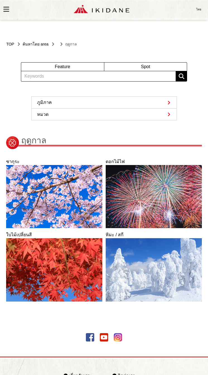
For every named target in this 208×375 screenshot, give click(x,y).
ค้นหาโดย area (36, 44)
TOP (10, 44)
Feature (62, 66)
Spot (145, 66)
